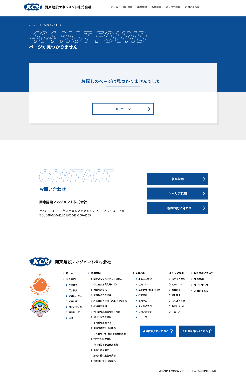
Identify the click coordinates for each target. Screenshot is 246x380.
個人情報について (203, 273)
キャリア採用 (176, 273)
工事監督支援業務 (102, 295)
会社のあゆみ (75, 295)
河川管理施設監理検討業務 (106, 311)
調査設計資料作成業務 (104, 361)
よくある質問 (145, 306)
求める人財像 (145, 279)
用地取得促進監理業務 (104, 355)
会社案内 (71, 279)
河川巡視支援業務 (102, 317)
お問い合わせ (145, 311)
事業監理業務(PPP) (102, 322)
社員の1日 (143, 284)
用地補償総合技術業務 (104, 328)
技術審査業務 (100, 306)
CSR (71, 317)
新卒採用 (140, 273)
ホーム (32, 24)
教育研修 (142, 295)
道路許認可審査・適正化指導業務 (110, 300)
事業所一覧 (74, 312)
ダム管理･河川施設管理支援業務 (109, 333)
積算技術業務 (100, 289)
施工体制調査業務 (102, 339)
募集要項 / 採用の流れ (149, 289)
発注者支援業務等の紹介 (105, 284)
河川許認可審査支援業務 (105, 344)
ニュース (142, 317)
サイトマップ (201, 285)
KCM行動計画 (75, 306)
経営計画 (73, 301)
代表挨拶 (73, 290)
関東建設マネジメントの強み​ (107, 279)
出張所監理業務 (101, 350)
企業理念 (73, 284)
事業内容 (96, 273)
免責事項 (199, 279)
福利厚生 (142, 300)
